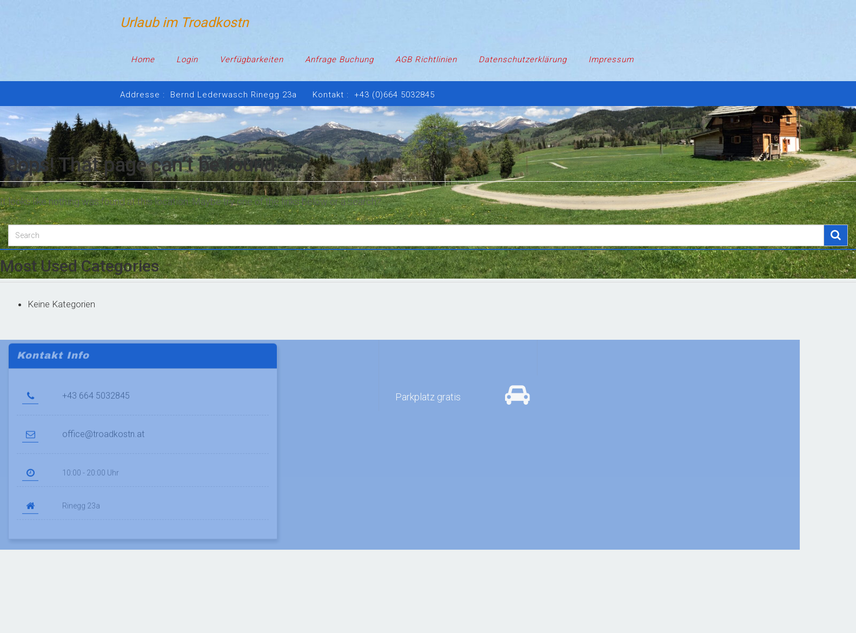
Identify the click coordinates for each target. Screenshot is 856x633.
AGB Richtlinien (426, 59)
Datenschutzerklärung (523, 59)
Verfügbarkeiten (251, 59)
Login (187, 59)
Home (143, 59)
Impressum (611, 59)
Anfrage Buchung (339, 59)
